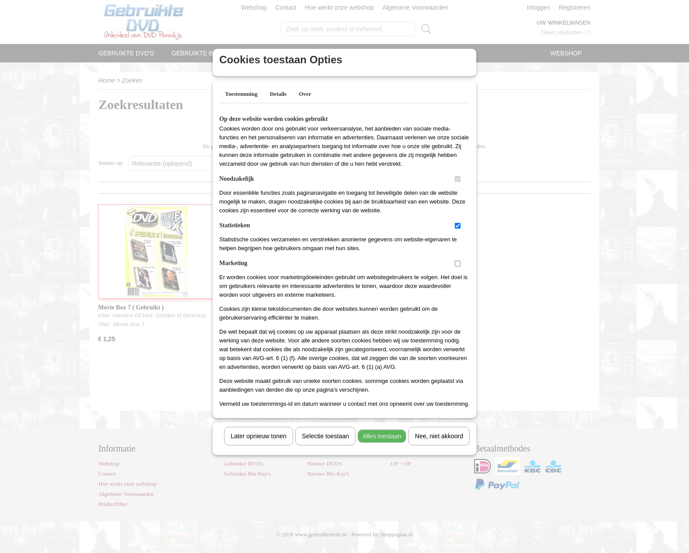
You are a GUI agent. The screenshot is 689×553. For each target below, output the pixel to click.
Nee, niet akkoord (439, 447)
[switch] (458, 190)
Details (278, 105)
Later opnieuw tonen (258, 447)
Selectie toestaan (325, 447)
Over (305, 105)
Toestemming (241, 105)
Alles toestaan (382, 447)
